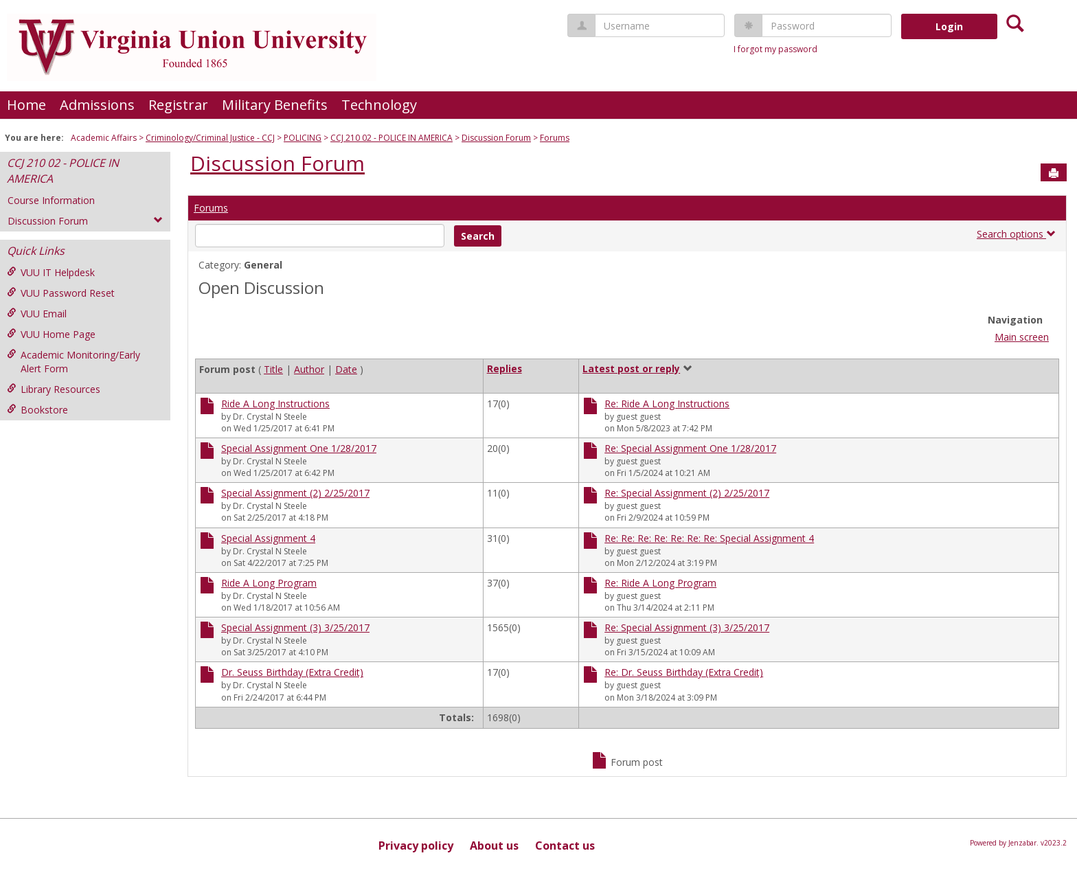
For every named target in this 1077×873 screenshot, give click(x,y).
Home (26, 104)
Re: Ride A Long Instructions (666, 403)
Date (346, 369)
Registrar (178, 104)
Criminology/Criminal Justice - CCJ (210, 138)
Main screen (1022, 336)
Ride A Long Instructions (275, 403)
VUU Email (37, 313)
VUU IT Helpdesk (51, 272)
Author (309, 369)
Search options (1016, 233)
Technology (379, 104)
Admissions (97, 104)
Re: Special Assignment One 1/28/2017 (690, 448)
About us (494, 845)
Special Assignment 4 (268, 538)
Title (273, 369)
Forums (554, 138)
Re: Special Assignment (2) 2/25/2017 (686, 492)
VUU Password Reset (61, 292)
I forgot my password (775, 49)
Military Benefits (275, 104)
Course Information (51, 200)
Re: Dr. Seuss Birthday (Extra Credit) (683, 672)
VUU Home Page (51, 334)
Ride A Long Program (269, 582)
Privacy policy (415, 845)
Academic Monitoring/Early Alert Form (73, 361)
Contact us (565, 845)
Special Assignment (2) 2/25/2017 (295, 492)
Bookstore (37, 409)
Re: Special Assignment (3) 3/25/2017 (686, 627)
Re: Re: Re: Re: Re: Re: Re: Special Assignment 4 (709, 538)
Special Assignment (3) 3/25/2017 (295, 627)
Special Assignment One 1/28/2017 (298, 448)
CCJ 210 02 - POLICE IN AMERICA (391, 138)
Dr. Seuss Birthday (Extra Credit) (292, 672)
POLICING (302, 138)
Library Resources (53, 389)
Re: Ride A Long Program (660, 582)
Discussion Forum (496, 138)
